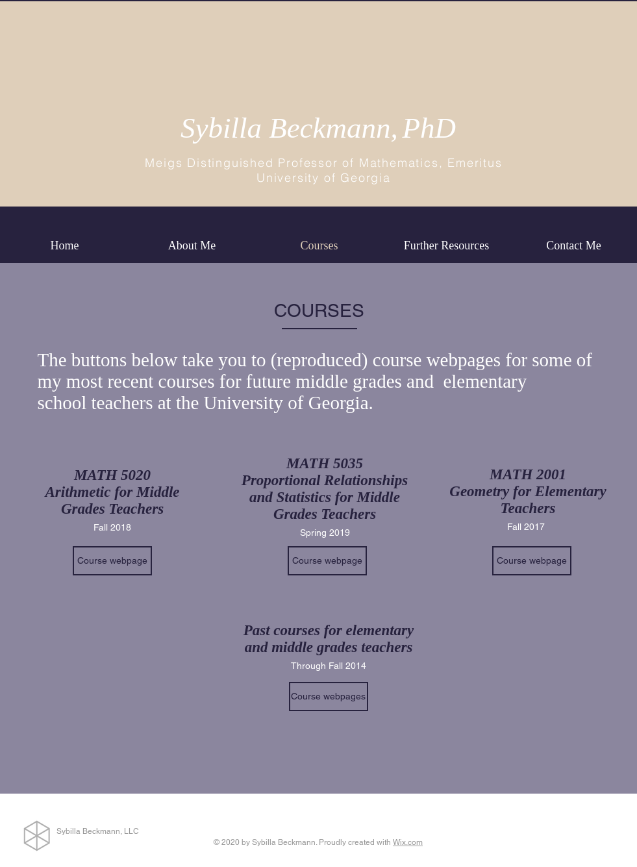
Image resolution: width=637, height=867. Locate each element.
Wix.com (408, 842)
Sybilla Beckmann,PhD (318, 128)
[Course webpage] (112, 560)
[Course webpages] (328, 696)
